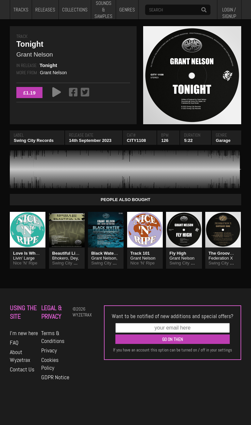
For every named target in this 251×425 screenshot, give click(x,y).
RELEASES (45, 10)
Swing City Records (34, 140)
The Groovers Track (228, 253)
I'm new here (24, 333)
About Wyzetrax (20, 356)
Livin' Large (24, 258)
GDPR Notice (55, 377)
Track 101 (140, 253)
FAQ (14, 343)
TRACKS (20, 10)
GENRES (127, 10)
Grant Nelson (53, 72)
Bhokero (60, 258)
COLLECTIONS (75, 10)
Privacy (49, 350)
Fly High (177, 253)
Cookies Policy (50, 364)
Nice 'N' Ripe (25, 263)
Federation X (221, 258)
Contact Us (22, 369)
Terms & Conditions (52, 337)
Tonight (48, 65)
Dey (73, 258)
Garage (223, 140)
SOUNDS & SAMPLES (103, 9)
